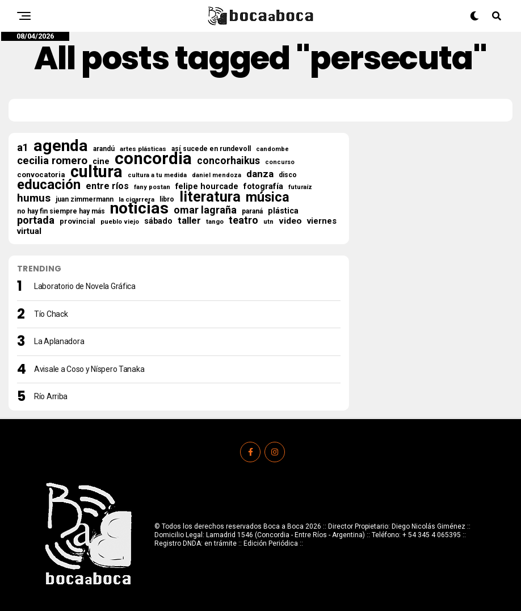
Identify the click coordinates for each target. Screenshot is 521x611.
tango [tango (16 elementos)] (215, 221)
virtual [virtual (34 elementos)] (29, 231)
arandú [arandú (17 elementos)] (104, 149)
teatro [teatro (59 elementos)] (243, 220)
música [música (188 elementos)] (267, 197)
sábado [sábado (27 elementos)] (158, 220)
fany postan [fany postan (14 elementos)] (152, 187)
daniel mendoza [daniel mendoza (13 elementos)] (216, 175)
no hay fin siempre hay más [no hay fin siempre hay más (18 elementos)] (61, 211)
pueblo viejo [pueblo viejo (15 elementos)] (119, 221)
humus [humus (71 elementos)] (34, 198)
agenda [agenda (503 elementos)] (60, 145)
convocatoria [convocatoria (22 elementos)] (41, 174)
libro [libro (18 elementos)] (166, 199)
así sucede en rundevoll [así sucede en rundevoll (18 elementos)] (211, 149)
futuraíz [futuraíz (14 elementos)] (300, 187)
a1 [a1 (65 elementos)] (22, 147)
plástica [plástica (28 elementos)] (283, 210)
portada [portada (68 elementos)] (35, 220)
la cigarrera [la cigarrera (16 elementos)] (136, 199)
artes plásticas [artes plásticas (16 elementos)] (143, 149)
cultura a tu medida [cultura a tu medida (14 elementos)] (157, 175)
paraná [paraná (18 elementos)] (252, 211)
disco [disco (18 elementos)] (288, 175)
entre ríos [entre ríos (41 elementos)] (107, 186)
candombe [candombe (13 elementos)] (272, 149)
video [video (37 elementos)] (290, 220)
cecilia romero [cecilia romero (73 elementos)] (52, 160)
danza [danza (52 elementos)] (260, 173)
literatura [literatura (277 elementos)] (210, 196)
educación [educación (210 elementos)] (49, 184)
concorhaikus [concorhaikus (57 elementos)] (228, 160)
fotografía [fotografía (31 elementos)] (263, 186)
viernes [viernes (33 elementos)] (322, 220)
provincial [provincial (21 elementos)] (77, 221)
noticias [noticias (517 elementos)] (139, 208)
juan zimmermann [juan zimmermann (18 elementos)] (85, 199)
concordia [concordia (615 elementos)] (153, 158)
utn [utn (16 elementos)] (268, 221)
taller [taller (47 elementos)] (189, 220)
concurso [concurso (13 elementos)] (280, 162)
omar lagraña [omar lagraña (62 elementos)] (205, 210)
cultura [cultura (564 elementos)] (96, 171)
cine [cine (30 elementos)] (101, 161)
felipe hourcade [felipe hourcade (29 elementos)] (206, 186)
